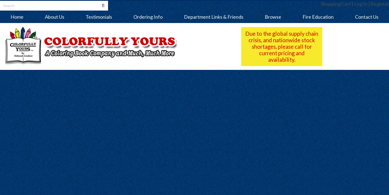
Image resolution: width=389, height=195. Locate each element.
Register (380, 4)
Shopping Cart (336, 4)
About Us (54, 17)
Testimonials (99, 17)
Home (17, 17)
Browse (273, 17)
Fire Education (318, 17)
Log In (360, 4)
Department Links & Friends (213, 17)
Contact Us (366, 17)
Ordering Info (148, 17)
